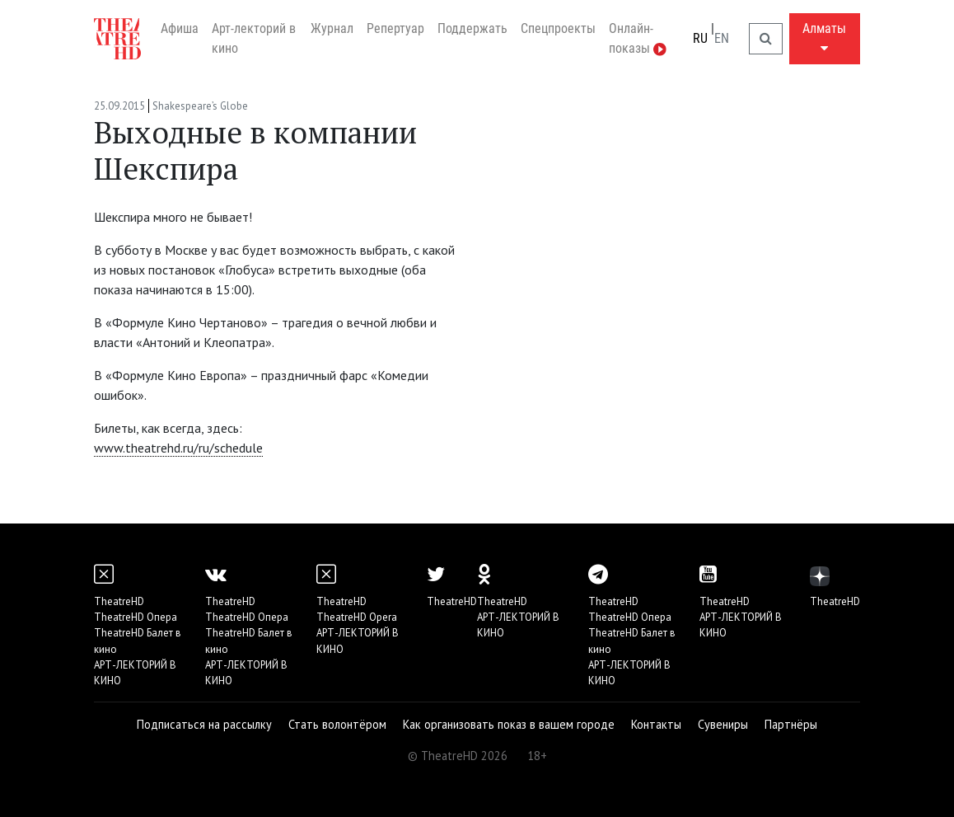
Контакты (656, 724)
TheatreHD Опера (135, 617)
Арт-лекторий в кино (254, 38)
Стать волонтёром (337, 724)
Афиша (180, 28)
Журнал (332, 28)
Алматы (824, 37)
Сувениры (723, 724)
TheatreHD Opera (356, 617)
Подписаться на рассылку (204, 724)
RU (700, 38)
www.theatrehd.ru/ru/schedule (178, 447)
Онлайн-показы (637, 38)
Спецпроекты (558, 28)
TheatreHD (119, 601)
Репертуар (395, 28)
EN (721, 38)
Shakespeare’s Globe (200, 106)
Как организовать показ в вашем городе (509, 724)
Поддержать (472, 28)
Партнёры (791, 724)
